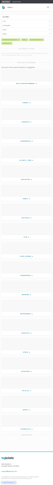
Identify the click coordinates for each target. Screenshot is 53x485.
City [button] (26, 21)
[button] (10, 7)
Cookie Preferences (8, 482)
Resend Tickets (17, 2)
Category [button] (26, 25)
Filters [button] (6, 17)
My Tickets (6, 2)
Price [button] (26, 34)
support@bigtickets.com (9, 471)
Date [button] (26, 30)
